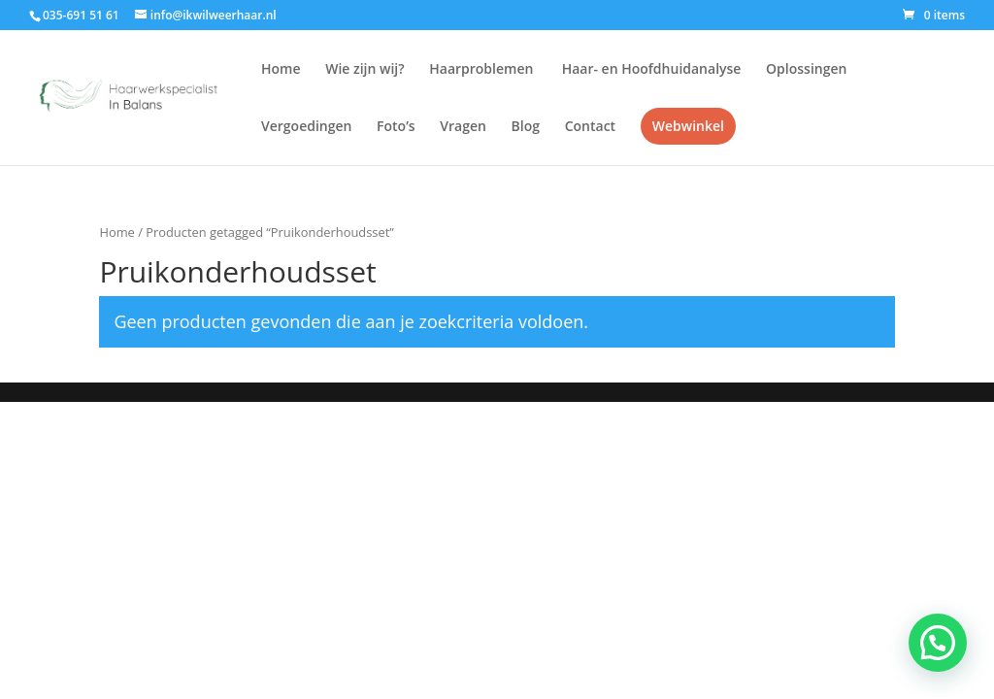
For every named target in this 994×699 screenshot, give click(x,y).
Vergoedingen (306, 127)
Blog (526, 127)
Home (281, 70)
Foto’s (396, 127)
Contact (590, 127)
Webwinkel (688, 125)
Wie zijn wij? (364, 70)
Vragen (463, 127)
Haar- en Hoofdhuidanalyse (649, 70)
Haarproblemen (481, 70)
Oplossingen (806, 70)
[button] (938, 643)
